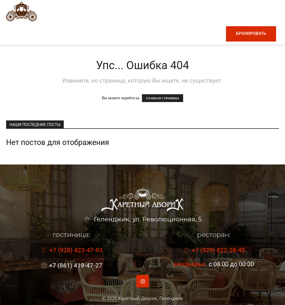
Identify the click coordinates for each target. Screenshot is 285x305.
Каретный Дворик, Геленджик (150, 298)
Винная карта (111, 33)
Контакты (207, 33)
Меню (77, 33)
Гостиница (150, 33)
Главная (51, 33)
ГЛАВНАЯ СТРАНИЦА (162, 98)
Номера (179, 33)
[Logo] (21, 11)
